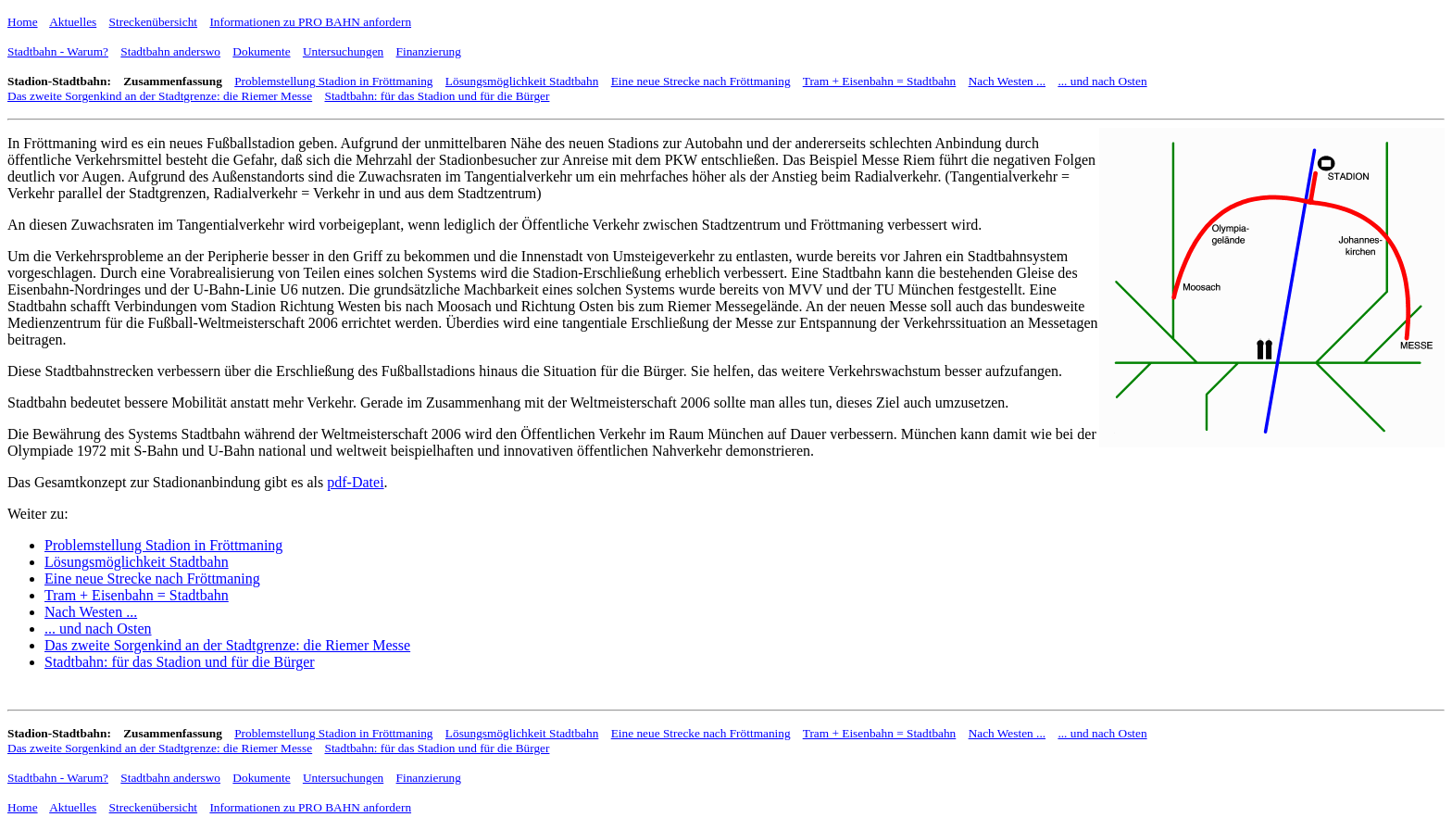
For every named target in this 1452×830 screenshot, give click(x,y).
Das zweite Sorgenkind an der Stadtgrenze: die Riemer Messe (159, 96)
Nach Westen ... (1007, 81)
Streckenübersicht (153, 22)
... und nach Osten (1102, 81)
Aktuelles (72, 22)
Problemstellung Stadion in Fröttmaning (333, 81)
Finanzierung (428, 51)
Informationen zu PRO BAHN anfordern (310, 22)
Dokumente (261, 51)
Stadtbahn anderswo (170, 51)
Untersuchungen (343, 51)
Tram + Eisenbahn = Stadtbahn (880, 81)
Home (22, 22)
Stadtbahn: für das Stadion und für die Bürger (436, 96)
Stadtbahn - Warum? (57, 51)
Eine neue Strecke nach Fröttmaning (701, 81)
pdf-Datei (355, 482)
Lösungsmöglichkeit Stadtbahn (521, 81)
